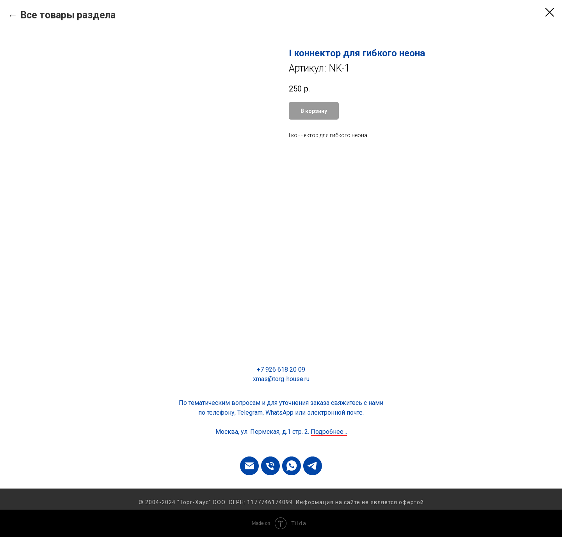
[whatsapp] (291, 465)
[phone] (270, 465)
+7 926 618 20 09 (281, 369)
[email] (249, 465)
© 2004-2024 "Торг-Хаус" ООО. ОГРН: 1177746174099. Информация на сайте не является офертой (281, 502)
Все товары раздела (68, 15)
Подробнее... (329, 431)
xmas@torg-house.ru (281, 379)
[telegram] (312, 465)
